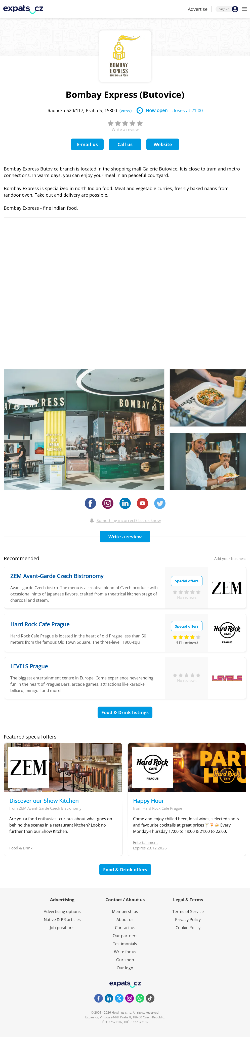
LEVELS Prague (29, 666)
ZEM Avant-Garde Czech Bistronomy (56, 576)
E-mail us (87, 144)
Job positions (62, 927)
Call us (125, 144)
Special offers (186, 581)
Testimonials (125, 943)
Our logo (125, 968)
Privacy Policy (188, 919)
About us (125, 919)
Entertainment (145, 842)
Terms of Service (188, 911)
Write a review (125, 537)
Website (163, 144)
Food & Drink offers (125, 870)
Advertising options (62, 911)
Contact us (125, 927)
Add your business (230, 558)
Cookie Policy (188, 927)
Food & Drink (20, 847)
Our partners (125, 935)
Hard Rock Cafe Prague (39, 624)
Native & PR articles (62, 919)
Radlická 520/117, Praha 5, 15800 (90, 110)
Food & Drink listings (125, 712)
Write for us (125, 952)
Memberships (125, 911)
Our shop (125, 960)
